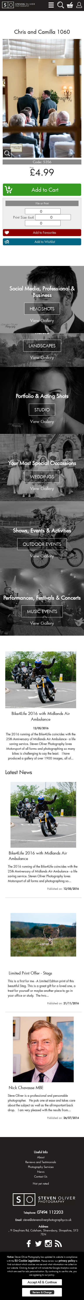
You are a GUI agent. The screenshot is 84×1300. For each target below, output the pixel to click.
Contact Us (40, 1176)
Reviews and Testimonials (40, 1162)
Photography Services (41, 1167)
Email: (18, 1220)
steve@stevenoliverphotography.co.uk (47, 1220)
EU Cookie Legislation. (28, 1260)
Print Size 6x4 (23, 217)
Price (31, 167)
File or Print (42, 203)
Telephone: (30, 1212)
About (40, 1157)
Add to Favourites (44, 232)
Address (43, 1226)
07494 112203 (50, 1212)
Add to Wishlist (45, 242)
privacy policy (67, 1260)
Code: (37, 161)
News (40, 1171)
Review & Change (42, 1292)
